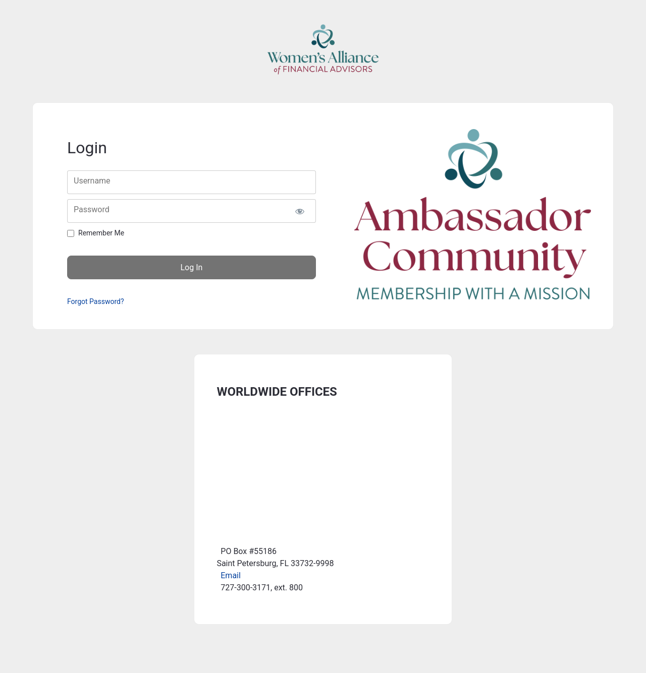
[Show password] (299, 211)
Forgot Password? (95, 301)
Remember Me (101, 233)
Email (231, 575)
